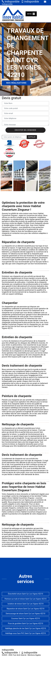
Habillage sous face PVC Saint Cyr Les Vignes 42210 (25, 633)
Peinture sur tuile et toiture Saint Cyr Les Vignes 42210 (26, 599)
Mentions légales (34, 655)
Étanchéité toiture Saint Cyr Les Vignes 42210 (25, 594)
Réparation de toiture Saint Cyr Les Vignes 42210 (25, 609)
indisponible (10, 1)
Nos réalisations (16, 83)
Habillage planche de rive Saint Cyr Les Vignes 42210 (25, 628)
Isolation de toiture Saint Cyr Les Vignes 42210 (26, 604)
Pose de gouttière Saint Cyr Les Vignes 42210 (25, 623)
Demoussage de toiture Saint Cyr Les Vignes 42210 (25, 614)
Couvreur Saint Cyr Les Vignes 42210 (25, 618)
